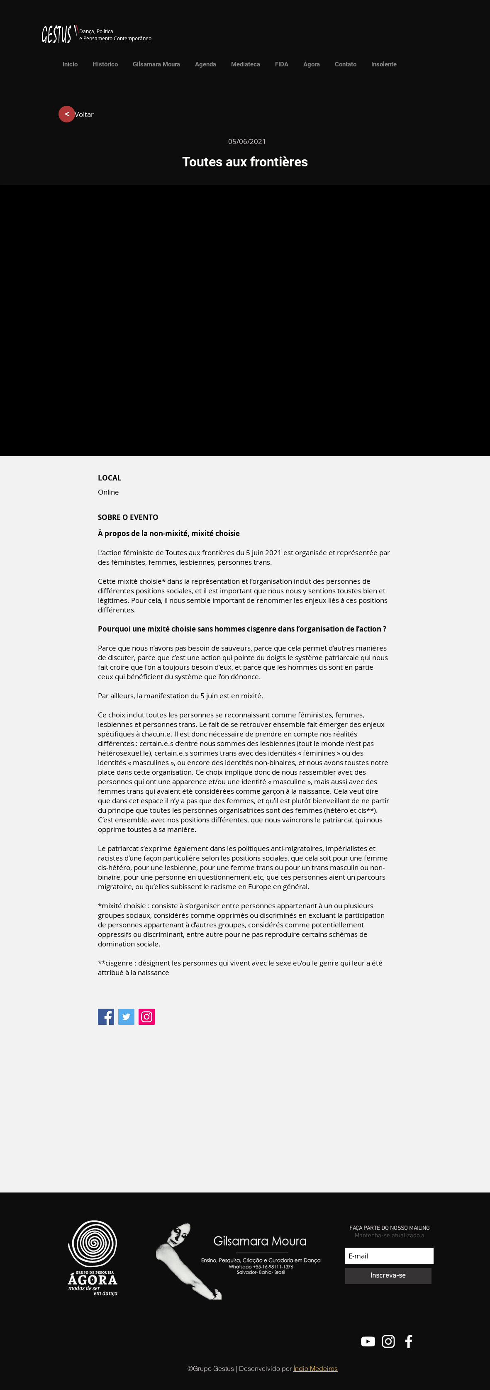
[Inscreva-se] (388, 1276)
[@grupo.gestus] (388, 1341)
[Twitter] (126, 1017)
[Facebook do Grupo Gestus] (408, 1341)
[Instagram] (147, 1017)
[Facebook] (106, 1017)
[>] (67, 114)
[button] (244, 64)
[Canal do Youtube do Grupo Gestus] (368, 1341)
